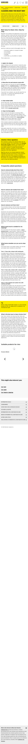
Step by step (6, 26)
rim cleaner (4, 66)
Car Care (3, 387)
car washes (16, 200)
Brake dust (15, 26)
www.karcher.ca (5, 729)
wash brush (10, 183)
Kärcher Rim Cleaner (18, 174)
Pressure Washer (5, 351)
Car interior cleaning (7, 392)
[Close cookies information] (26, 728)
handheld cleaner (14, 85)
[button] (26, 26)
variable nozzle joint (13, 108)
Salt (23, 26)
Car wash (3, 389)
